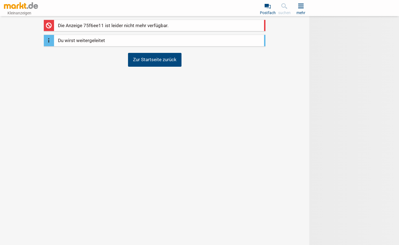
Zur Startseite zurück (155, 59)
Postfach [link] (268, 13)
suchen (284, 13)
